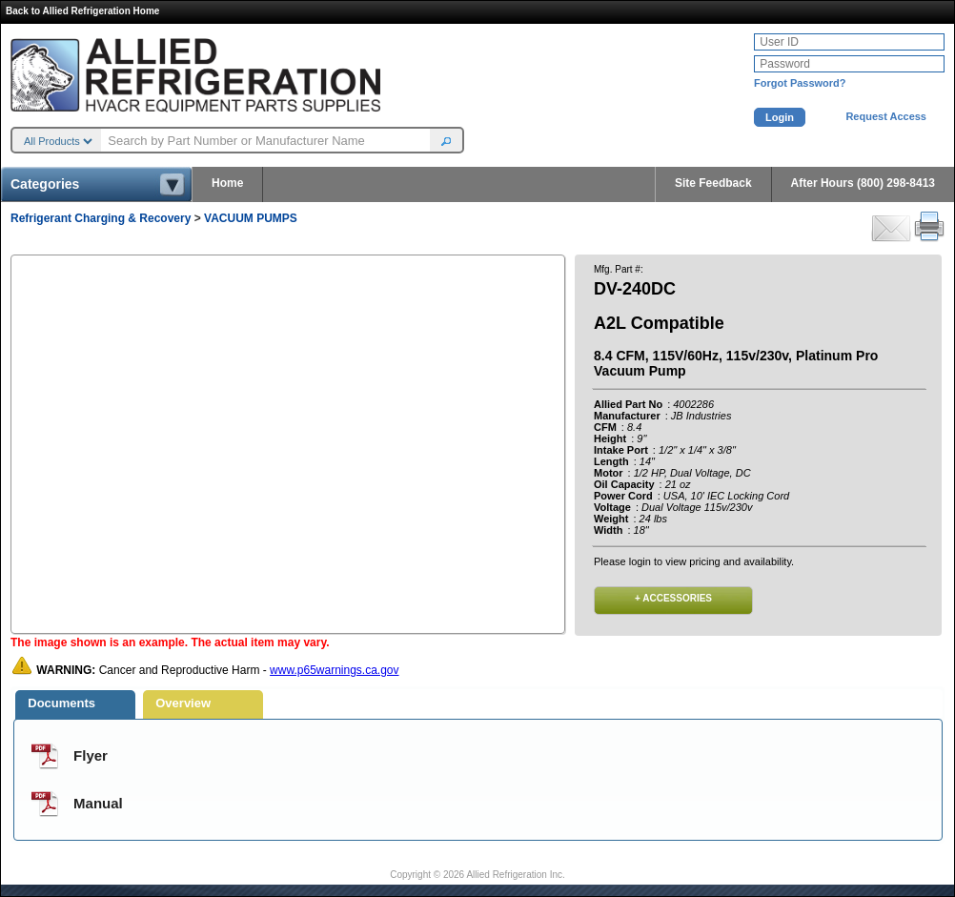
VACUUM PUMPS (250, 218)
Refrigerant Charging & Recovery (100, 218)
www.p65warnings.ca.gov (334, 670)
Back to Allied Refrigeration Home (82, 11)
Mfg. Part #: (618, 269)
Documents (61, 703)
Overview (183, 703)
